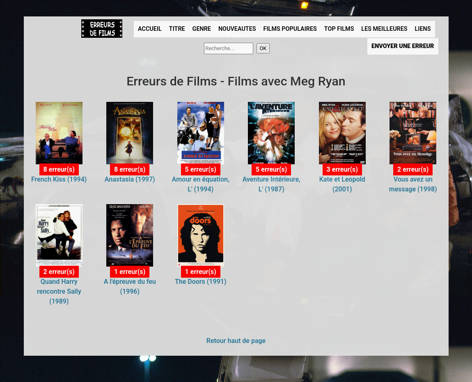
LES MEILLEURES (384, 28)
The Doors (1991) (201, 281)
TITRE (177, 28)
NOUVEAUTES (237, 28)
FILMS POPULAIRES (290, 28)
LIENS (423, 28)
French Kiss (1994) (59, 179)
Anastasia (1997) (130, 179)
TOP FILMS (339, 28)
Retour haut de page (236, 341)
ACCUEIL (150, 28)
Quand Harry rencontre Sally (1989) (59, 291)
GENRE (201, 28)
